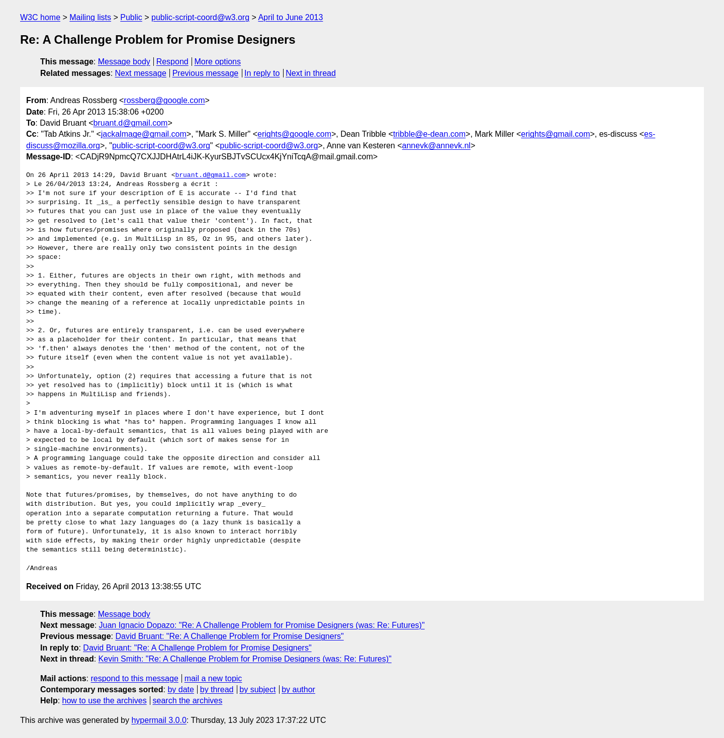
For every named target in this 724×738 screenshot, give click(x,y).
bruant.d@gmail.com (131, 123)
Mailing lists (90, 17)
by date (180, 689)
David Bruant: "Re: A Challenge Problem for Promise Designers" (229, 636)
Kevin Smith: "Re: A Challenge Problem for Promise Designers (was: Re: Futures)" (245, 659)
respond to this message (134, 678)
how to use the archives (104, 700)
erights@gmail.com (555, 134)
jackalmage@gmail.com (144, 134)
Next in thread (311, 73)
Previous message (205, 73)
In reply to (262, 73)
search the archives (188, 700)
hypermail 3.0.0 (158, 720)
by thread (217, 689)
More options (218, 61)
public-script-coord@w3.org (200, 17)
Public (131, 17)
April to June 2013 (290, 17)
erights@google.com (294, 134)
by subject (257, 689)
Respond (172, 61)
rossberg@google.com (164, 100)
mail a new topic (213, 678)
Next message (140, 73)
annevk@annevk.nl (436, 145)
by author (298, 689)
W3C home (40, 17)
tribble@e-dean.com (429, 134)
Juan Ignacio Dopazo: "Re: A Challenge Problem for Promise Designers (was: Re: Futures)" (262, 625)
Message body (124, 61)
